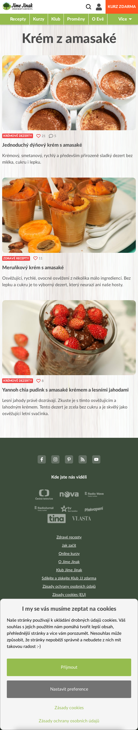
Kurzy (38, 19)
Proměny (76, 19)
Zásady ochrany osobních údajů (69, 587)
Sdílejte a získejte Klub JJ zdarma (69, 578)
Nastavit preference (69, 689)
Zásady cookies (69, 708)
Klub (55, 19)
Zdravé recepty (16, 258)
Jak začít (69, 546)
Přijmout (69, 667)
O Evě (98, 19)
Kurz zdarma (122, 7)
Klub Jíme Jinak (69, 570)
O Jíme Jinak (69, 562)
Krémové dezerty (17, 135)
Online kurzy (69, 554)
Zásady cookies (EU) (69, 595)
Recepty (18, 19)
